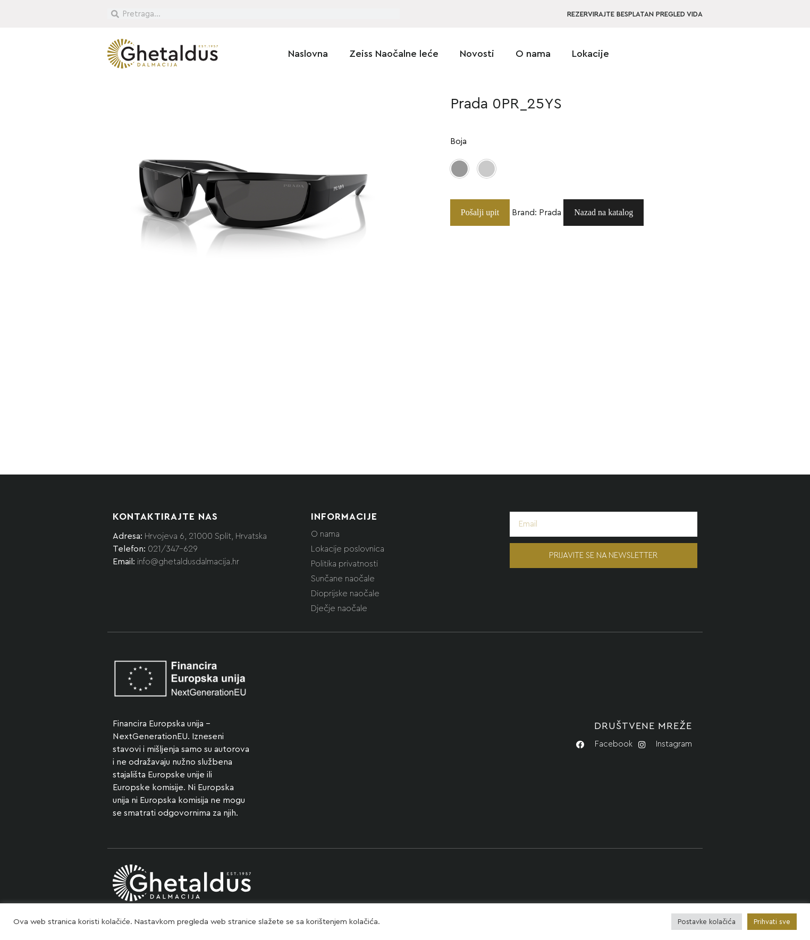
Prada (550, 212)
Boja (458, 141)
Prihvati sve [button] (772, 921)
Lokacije (590, 53)
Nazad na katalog (603, 212)
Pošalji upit (480, 212)
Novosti (477, 53)
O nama (533, 53)
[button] (459, 168)
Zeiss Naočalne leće (393, 53)
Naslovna (308, 53)
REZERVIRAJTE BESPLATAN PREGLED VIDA (635, 14)
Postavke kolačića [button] (707, 921)
